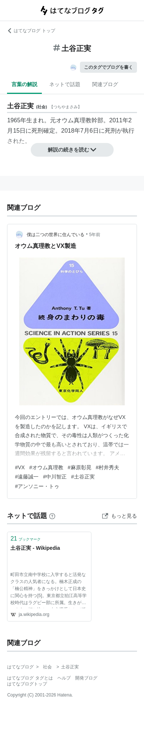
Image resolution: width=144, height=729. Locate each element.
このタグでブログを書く (108, 67)
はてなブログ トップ (31, 30)
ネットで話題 (64, 84)
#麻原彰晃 (79, 467)
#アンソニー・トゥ (37, 486)
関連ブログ (105, 84)
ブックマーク (25, 538)
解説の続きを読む (72, 150)
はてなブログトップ (27, 684)
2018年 (70, 130)
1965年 (16, 120)
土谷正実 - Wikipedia (35, 548)
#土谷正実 (83, 477)
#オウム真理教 (46, 467)
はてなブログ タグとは (30, 678)
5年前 (95, 234)
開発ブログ (86, 678)
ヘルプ (64, 678)
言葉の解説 (24, 84)
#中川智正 (55, 477)
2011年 (118, 120)
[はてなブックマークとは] (52, 516)
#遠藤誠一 (26, 477)
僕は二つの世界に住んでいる (55, 234)
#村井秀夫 (108, 467)
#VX (19, 467)
